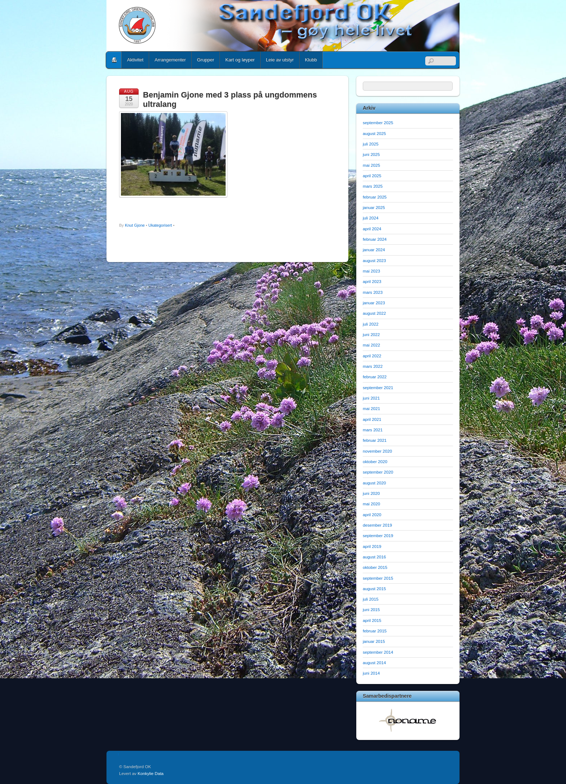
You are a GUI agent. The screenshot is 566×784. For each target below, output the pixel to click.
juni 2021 (371, 398)
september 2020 (378, 472)
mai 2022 (371, 345)
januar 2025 (374, 207)
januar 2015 (374, 641)
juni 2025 (371, 154)
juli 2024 (370, 217)
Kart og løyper (239, 59)
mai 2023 (371, 271)
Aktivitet (135, 59)
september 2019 (378, 535)
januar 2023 (374, 302)
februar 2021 (375, 440)
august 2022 (374, 313)
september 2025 (378, 122)
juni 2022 (371, 334)
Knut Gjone (135, 225)
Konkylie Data (151, 773)
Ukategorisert (160, 225)
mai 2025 (371, 165)
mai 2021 (371, 408)
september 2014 (378, 652)
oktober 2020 (375, 461)
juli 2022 (370, 324)
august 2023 (374, 260)
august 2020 (374, 482)
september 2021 (378, 387)
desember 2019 (377, 525)
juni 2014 (371, 673)
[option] (407, 720)
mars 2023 (373, 292)
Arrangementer (170, 59)
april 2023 (372, 281)
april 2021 (372, 419)
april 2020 (372, 514)
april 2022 (372, 355)
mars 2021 (373, 429)
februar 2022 (375, 376)
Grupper (205, 59)
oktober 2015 (375, 567)
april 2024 (372, 228)
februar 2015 (375, 630)
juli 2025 (370, 143)
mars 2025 (373, 186)
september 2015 (378, 578)
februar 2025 (375, 197)
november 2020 (377, 451)
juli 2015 (370, 599)
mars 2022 (373, 366)
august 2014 (374, 662)
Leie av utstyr (280, 59)
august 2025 (374, 133)
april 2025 (372, 175)
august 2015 (374, 588)
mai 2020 (371, 503)
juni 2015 (371, 609)
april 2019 (372, 546)
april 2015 (372, 620)
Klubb (311, 59)
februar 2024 (375, 239)
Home (114, 60)
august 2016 (374, 556)
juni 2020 (371, 493)
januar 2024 (374, 249)
